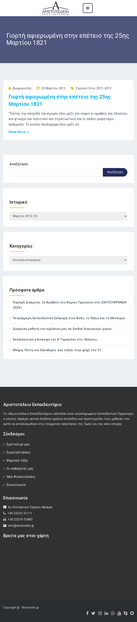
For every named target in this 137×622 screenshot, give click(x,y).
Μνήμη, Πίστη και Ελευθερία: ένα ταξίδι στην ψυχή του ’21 (57, 350)
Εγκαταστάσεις (18, 452)
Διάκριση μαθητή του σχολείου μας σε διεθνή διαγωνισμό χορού (62, 329)
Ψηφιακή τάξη (17, 460)
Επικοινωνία (16, 485)
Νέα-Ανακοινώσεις (21, 477)
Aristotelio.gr (30, 607)
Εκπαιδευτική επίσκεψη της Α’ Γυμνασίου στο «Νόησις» (55, 339)
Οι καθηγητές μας (20, 469)
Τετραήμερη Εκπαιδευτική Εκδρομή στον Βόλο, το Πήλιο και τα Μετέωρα (69, 318)
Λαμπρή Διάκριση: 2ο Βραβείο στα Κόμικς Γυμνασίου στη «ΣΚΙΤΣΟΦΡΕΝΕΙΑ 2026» (70, 304)
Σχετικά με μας (18, 444)
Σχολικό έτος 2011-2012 (93, 88)
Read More (19, 132)
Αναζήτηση (19, 164)
